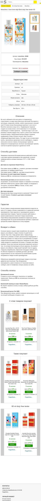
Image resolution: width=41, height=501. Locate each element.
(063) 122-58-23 (6, 488)
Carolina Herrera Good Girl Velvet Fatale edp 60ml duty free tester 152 (12, 382)
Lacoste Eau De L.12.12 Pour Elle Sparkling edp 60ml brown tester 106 (12, 329)
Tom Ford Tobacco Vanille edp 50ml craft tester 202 (29, 328)
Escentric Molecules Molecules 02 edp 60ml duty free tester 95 (29, 382)
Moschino (25, 61)
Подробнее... (12, 344)
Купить (12, 339)
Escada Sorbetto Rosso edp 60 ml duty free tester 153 (12, 435)
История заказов (6, 498)
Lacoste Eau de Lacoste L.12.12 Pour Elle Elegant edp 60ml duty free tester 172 (29, 435)
